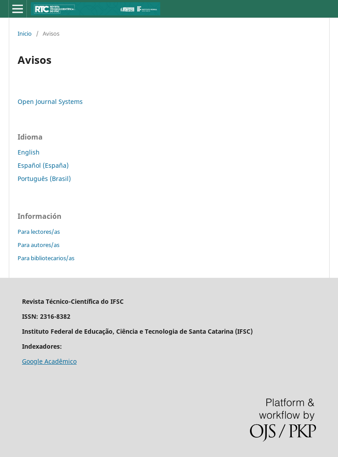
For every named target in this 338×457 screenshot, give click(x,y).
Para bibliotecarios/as (46, 258)
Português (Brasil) (44, 178)
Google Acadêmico (49, 361)
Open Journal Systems (50, 101)
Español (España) (43, 165)
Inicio (25, 33)
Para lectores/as (39, 232)
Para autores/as (38, 245)
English (29, 152)
